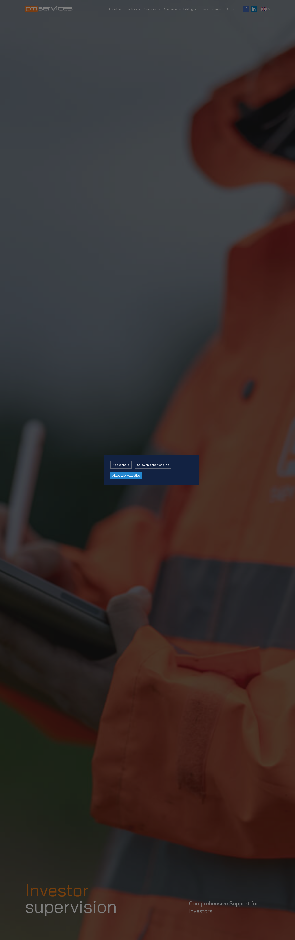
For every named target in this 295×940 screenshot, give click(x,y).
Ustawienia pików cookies (153, 464)
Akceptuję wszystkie (126, 475)
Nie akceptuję (121, 464)
